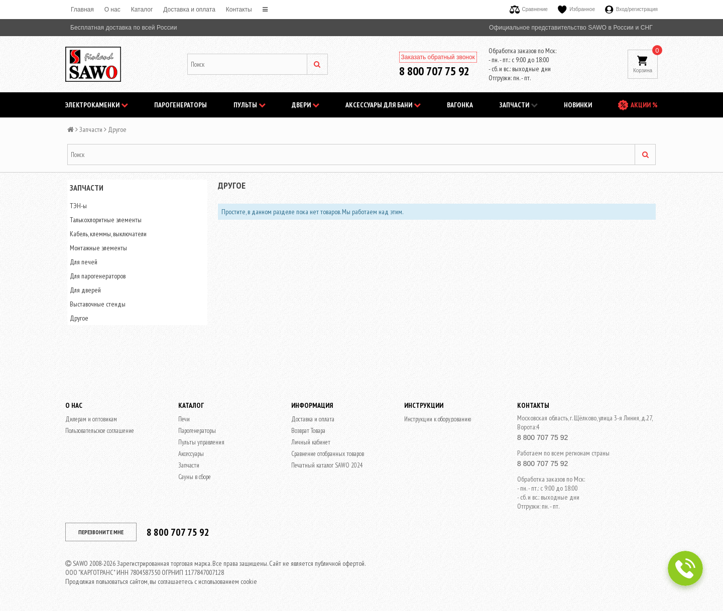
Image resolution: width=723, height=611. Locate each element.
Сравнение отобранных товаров (327, 453)
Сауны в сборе (194, 477)
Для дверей (85, 289)
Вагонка (460, 104)
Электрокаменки (96, 104)
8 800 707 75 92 (434, 71)
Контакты (239, 9)
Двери (305, 104)
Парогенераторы (180, 104)
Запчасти (519, 104)
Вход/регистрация (631, 9)
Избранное (576, 9)
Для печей (83, 261)
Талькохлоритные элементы (106, 219)
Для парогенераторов (98, 275)
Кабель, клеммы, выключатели (108, 233)
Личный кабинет (310, 442)
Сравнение (529, 9)
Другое (79, 318)
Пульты (249, 104)
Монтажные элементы (98, 247)
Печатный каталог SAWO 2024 (327, 465)
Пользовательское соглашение (99, 430)
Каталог (142, 9)
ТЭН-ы (78, 205)
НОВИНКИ (578, 104)
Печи (184, 419)
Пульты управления (201, 442)
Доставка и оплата (189, 9)
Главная (82, 9)
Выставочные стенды (98, 304)
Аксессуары (191, 453)
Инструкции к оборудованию (437, 419)
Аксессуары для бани (383, 104)
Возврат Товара (308, 430)
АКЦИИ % (644, 104)
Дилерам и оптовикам (91, 419)
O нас (112, 9)
